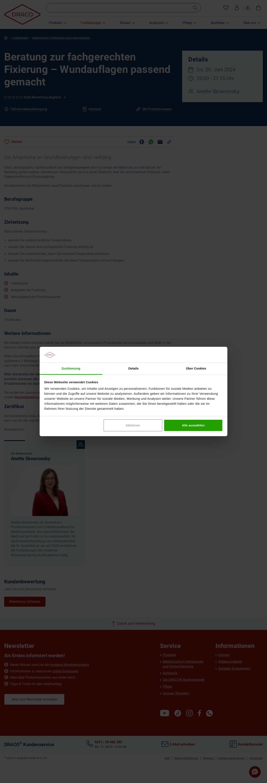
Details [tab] (133, 368)
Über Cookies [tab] (196, 368)
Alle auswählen (193, 425)
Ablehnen (133, 425)
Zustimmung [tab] (71, 368)
